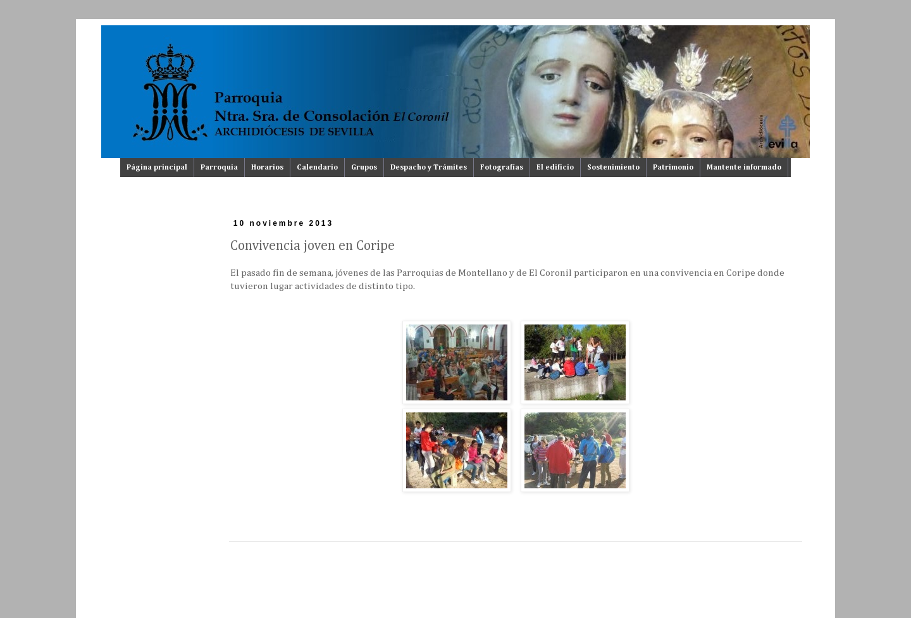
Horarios (267, 167)
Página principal (157, 167)
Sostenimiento (613, 167)
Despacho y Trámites (428, 167)
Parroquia (219, 167)
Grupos (364, 167)
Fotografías (501, 167)
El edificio (555, 167)
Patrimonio (673, 167)
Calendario (317, 167)
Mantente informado (744, 167)
